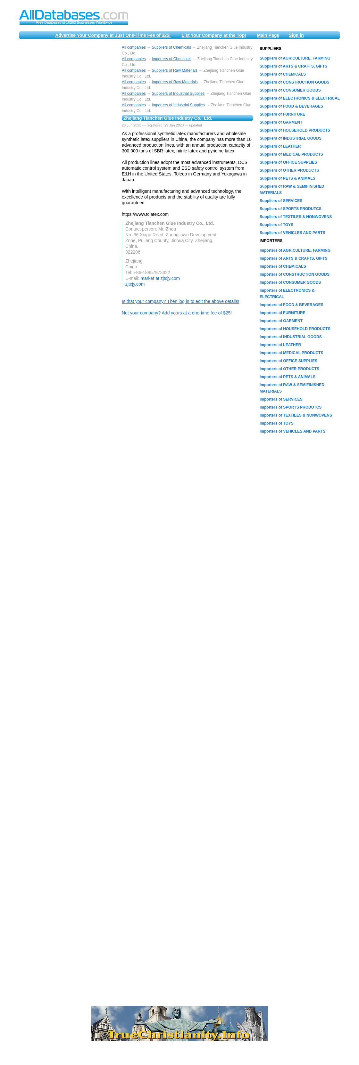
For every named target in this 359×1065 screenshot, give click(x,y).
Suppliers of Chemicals (171, 47)
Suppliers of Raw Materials (174, 70)
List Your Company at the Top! (213, 35)
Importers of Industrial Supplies (178, 105)
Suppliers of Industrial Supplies (178, 93)
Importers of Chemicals (171, 59)
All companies (134, 47)
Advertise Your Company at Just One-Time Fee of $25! (113, 35)
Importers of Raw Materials (174, 82)
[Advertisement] (67, 141)
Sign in (296, 35)
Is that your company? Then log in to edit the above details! (180, 301)
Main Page (268, 35)
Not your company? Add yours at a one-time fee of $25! (177, 312)
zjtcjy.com (135, 284)
